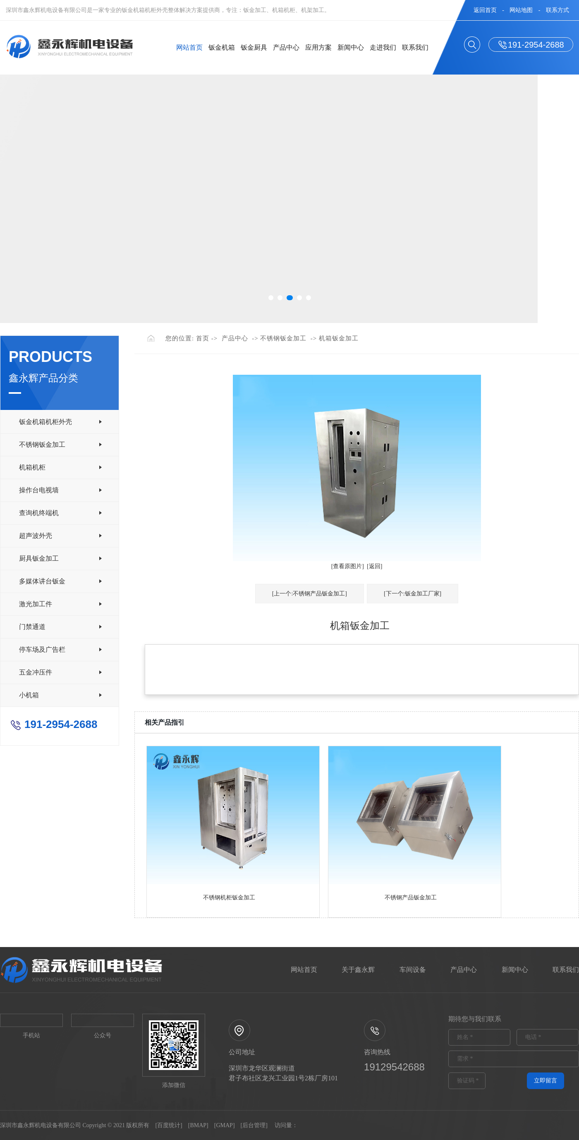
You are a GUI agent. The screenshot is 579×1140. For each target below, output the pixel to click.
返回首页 (485, 10)
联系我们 (415, 47)
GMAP (224, 1125)
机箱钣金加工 (339, 338)
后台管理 (254, 1125)
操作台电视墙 (39, 490)
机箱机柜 (32, 467)
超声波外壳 (35, 535)
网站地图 (521, 10)
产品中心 (286, 47)
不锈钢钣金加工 (42, 444)
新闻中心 (350, 47)
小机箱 (29, 695)
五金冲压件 (35, 672)
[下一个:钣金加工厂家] (412, 593)
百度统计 (168, 1125)
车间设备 (413, 969)
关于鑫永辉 (358, 969)
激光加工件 (35, 603)
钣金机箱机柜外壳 (45, 421)
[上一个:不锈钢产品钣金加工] (309, 593)
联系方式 (557, 10)
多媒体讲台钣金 (42, 581)
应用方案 (318, 47)
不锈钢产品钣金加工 (411, 897)
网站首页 (189, 47)
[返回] (374, 566)
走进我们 (383, 47)
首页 (202, 338)
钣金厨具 (254, 47)
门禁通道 (32, 626)
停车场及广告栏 (42, 649)
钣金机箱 (221, 47)
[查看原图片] (347, 566)
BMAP (198, 1125)
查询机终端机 (39, 512)
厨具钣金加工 (39, 558)
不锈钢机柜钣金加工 (229, 897)
